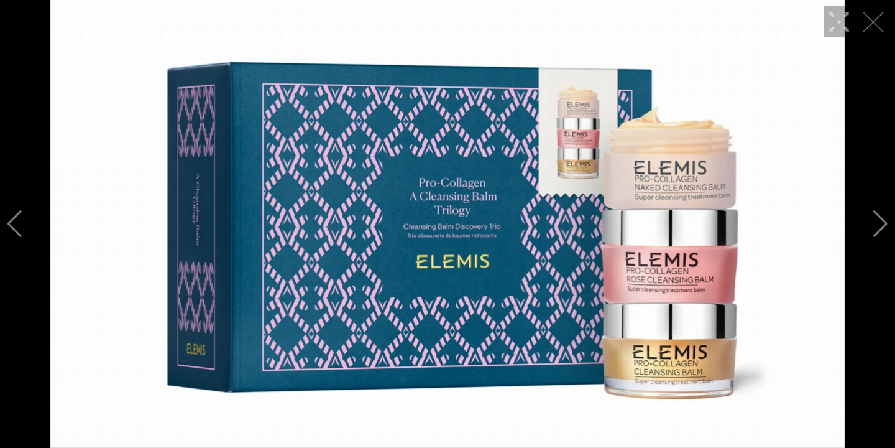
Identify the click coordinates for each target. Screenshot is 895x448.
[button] (14, 224)
